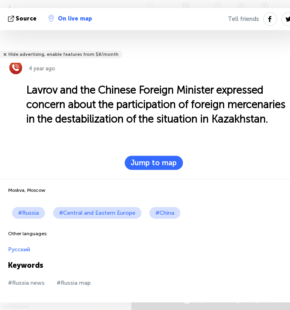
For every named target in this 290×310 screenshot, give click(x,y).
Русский (19, 249)
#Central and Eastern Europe (97, 212)
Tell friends (243, 19)
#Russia (28, 212)
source (23, 18)
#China (164, 212)
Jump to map (154, 162)
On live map (70, 18)
